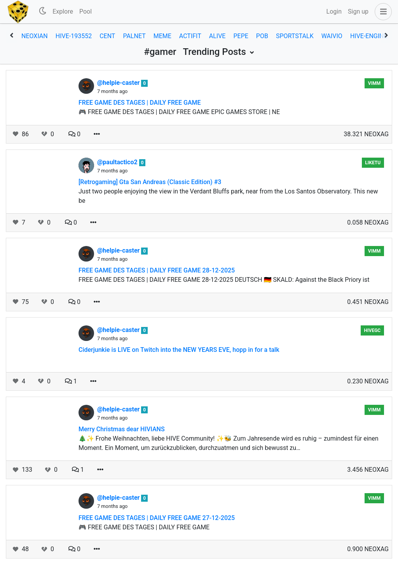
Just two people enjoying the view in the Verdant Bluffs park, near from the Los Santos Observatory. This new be (228, 196)
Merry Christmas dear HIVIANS (122, 429)
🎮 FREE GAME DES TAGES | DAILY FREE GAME (144, 527)
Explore (62, 11)
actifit (190, 36)
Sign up (358, 11)
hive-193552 (74, 36)
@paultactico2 (118, 162)
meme (162, 36)
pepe (240, 36)
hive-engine (369, 36)
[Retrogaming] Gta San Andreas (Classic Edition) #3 (150, 182)
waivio (331, 36)
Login (334, 11)
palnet (134, 36)
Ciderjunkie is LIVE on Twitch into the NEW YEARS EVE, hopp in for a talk (179, 349)
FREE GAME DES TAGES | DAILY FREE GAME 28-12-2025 (157, 270)
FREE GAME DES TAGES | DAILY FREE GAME (140, 102)
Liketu (373, 162)
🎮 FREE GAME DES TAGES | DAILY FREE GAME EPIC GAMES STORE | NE (179, 112)
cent (107, 36)
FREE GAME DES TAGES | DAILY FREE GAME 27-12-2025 (157, 518)
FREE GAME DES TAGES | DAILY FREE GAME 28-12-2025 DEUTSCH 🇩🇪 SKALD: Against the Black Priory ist (224, 279)
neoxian (34, 36)
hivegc (372, 330)
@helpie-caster (119, 82)
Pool (85, 11)
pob (262, 36)
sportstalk (295, 36)
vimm (374, 83)
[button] (382, 11)
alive (217, 36)
